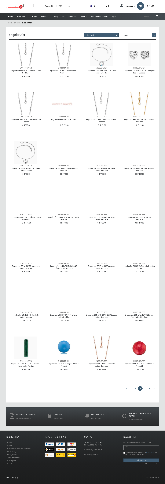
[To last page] (154, 388)
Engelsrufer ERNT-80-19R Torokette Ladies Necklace (101, 365)
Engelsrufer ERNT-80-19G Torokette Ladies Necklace (101, 267)
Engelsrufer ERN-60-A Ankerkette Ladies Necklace (139, 121)
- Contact (9, 443)
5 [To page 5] (135, 388)
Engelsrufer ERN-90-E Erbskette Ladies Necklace (63, 72)
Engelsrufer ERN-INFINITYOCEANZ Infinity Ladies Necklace (63, 267)
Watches (44, 17)
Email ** (127, 446)
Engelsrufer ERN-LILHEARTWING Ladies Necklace (63, 218)
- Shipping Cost (11, 461)
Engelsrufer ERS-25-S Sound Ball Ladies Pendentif (139, 365)
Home (10, 17)
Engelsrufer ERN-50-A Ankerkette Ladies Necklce (26, 121)
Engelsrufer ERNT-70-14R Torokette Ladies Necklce (63, 316)
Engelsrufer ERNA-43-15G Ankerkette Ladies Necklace (26, 267)
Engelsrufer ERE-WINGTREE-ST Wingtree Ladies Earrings (139, 72)
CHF (109, 6)
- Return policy (11, 452)
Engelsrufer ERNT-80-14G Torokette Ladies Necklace (101, 218)
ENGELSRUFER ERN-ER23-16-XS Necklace (139, 218)
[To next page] (149, 388)
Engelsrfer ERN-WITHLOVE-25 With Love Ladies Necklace (101, 316)
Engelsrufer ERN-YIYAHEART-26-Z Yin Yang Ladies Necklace (139, 316)
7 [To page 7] (144, 388)
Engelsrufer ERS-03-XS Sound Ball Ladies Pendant (139, 267)
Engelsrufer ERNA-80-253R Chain (63, 120)
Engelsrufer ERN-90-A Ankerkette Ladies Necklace (139, 169)
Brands (34, 17)
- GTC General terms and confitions (18, 449)
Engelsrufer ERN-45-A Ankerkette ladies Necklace (101, 121)
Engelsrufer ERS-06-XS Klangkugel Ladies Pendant (63, 365)
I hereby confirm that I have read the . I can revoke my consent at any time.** (141, 453)
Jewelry (55, 17)
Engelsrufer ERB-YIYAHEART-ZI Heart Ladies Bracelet (26, 169)
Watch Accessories (69, 17)
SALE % (84, 17)
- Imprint (9, 446)
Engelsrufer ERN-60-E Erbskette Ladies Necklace (26, 72)
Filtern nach (90, 35)
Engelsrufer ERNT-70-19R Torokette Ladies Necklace (25, 316)
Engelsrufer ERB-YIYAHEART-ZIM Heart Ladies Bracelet (101, 72)
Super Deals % (22, 17)
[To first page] (126, 388)
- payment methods (13, 458)
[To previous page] (131, 388)
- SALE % (9, 464)
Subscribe (142, 460)
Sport (114, 17)
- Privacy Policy (11, 455)
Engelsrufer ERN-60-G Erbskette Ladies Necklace (26, 218)
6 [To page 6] (140, 388)
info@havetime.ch (95, 450)
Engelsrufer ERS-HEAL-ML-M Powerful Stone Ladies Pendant (25, 365)
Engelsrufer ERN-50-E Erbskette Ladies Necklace (63, 169)
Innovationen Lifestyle (99, 17)
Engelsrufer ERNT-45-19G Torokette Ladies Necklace (101, 169)
